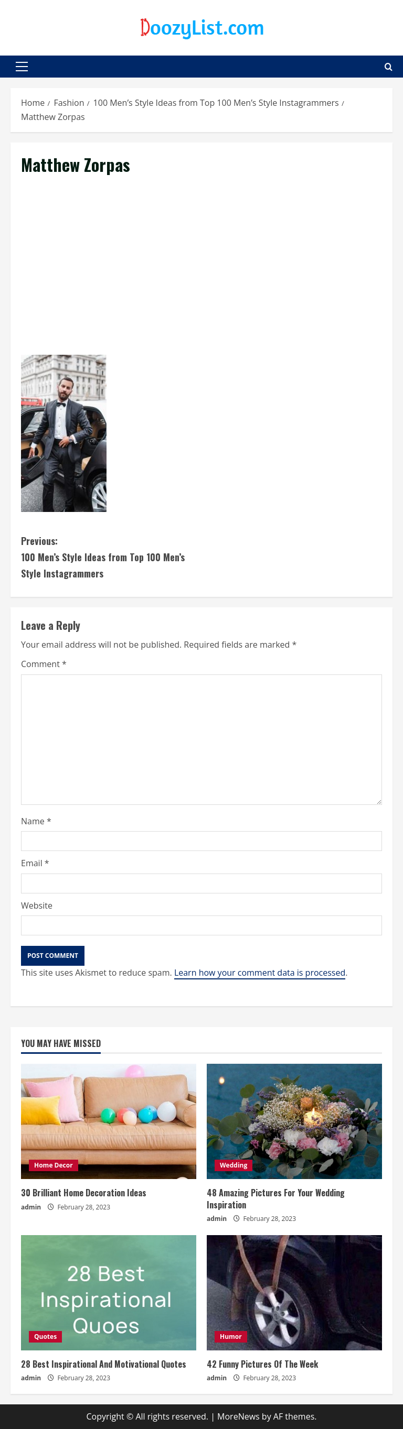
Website (36, 905)
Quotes (45, 1336)
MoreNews (238, 1416)
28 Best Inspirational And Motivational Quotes (103, 1364)
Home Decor (53, 1165)
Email (35, 863)
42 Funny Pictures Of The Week (262, 1364)
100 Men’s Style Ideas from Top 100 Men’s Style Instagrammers (111, 556)
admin (31, 1207)
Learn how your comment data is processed (259, 972)
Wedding (233, 1165)
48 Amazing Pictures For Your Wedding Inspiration (276, 1198)
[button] (21, 67)
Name (36, 821)
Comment (44, 664)
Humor (231, 1336)
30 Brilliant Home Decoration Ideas (83, 1192)
